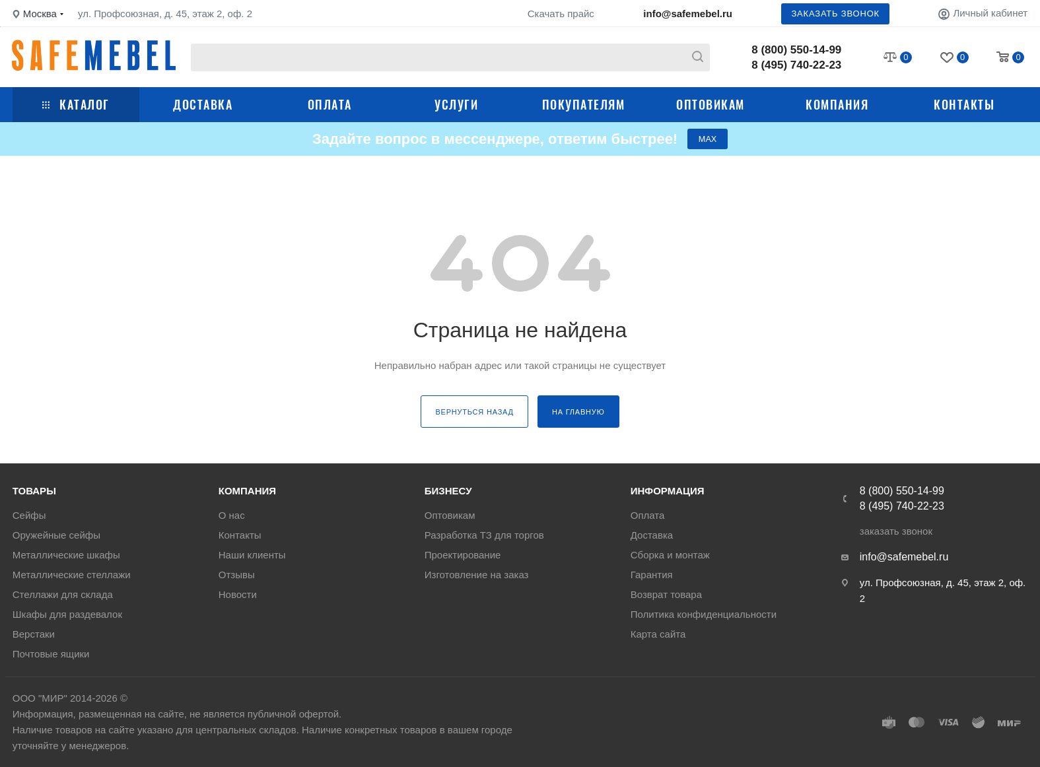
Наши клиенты (252, 554)
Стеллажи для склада (63, 594)
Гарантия (652, 574)
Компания (837, 104)
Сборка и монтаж (670, 554)
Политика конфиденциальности (704, 614)
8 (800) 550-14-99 (796, 50)
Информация (668, 490)
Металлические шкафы (66, 554)
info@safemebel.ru (687, 13)
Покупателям (583, 104)
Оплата (330, 104)
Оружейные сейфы (56, 535)
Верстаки (34, 634)
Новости (238, 594)
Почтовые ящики (51, 653)
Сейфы (29, 515)
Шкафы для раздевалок (67, 614)
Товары (34, 490)
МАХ (708, 140)
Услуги (456, 104)
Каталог (76, 104)
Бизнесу (448, 490)
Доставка (202, 104)
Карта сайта (658, 634)
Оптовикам (710, 104)
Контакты (964, 104)
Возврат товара (666, 594)
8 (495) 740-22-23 (796, 65)
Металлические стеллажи (72, 574)
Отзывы (237, 574)
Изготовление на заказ (477, 574)
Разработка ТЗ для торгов (484, 535)
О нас (232, 515)
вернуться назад (474, 414)
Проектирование (463, 554)
